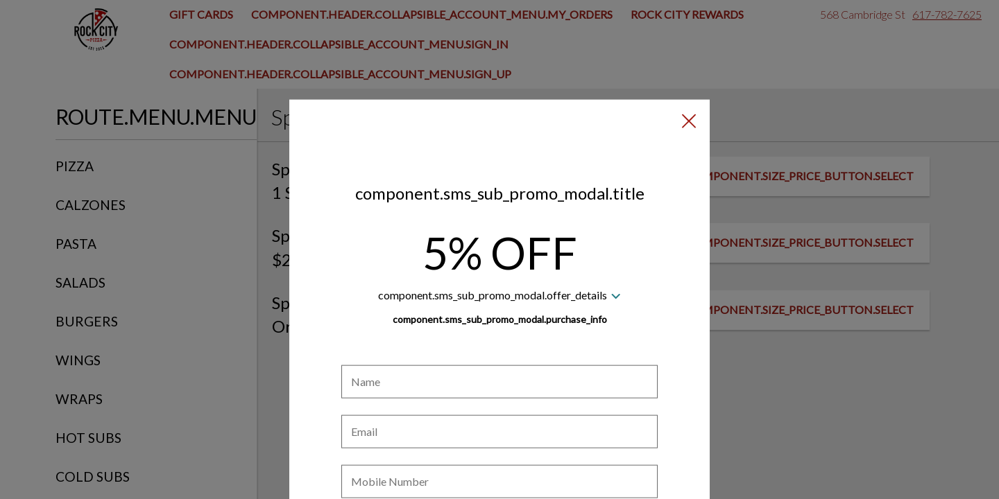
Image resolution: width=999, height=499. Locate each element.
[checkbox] (499, 458)
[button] (689, 56)
